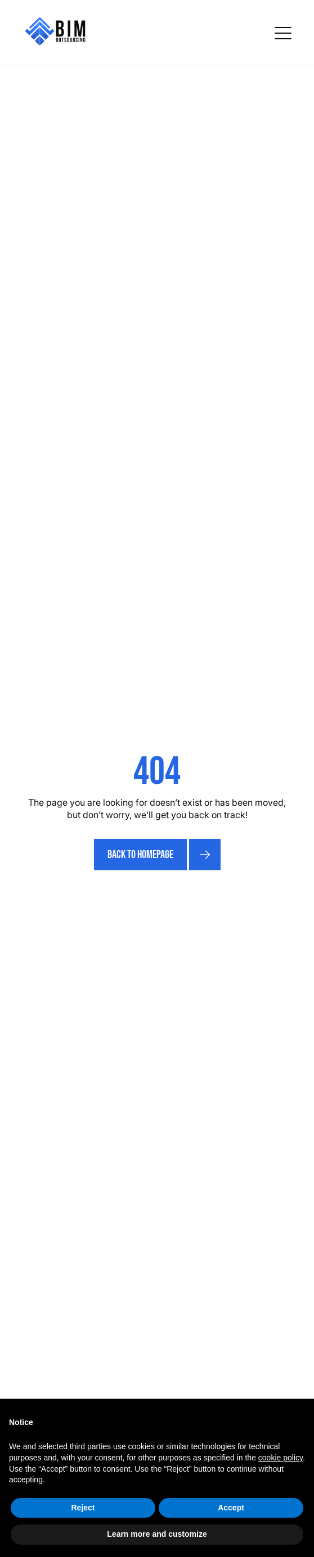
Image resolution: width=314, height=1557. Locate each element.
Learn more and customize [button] (157, 1533)
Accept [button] (231, 1507)
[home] (55, 33)
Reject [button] (83, 1507)
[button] (283, 33)
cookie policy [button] (280, 1457)
